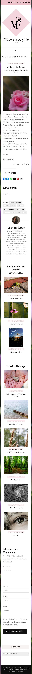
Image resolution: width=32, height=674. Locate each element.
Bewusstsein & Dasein (16, 63)
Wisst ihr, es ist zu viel (16, 424)
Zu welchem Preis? (16, 298)
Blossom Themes (23, 669)
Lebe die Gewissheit (16, 324)
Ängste (12, 202)
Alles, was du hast (16, 352)
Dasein (13, 205)
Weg (19, 212)
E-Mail (5, 596)
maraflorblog (9, 70)
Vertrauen (14, 212)
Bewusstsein (6, 205)
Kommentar (6, 567)
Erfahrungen (20, 205)
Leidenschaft (11, 209)
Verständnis (6, 212)
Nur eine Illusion (16, 480)
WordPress (20, 671)
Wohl (24, 212)
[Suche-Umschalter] (29, 3)
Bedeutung (18, 202)
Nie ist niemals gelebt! (16, 40)
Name (5, 586)
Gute (5, 209)
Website (5, 606)
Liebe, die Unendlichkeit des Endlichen (16, 395)
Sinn (23, 209)
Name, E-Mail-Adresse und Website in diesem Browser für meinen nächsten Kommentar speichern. (15, 622)
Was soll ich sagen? (16, 508)
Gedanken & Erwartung (16, 421)
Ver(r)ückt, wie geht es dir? (16, 452)
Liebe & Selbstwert (16, 391)
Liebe (18, 209)
